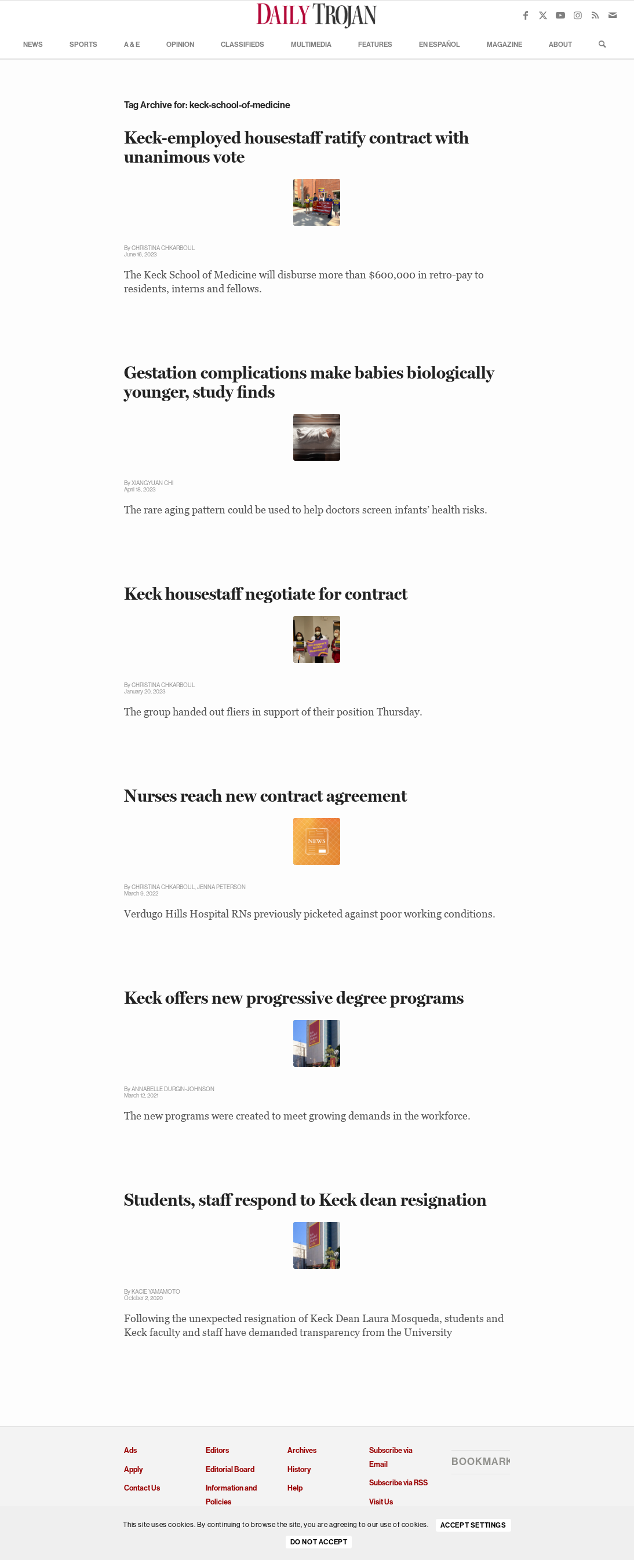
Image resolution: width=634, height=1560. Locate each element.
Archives (301, 1450)
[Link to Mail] (612, 15)
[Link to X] (543, 15)
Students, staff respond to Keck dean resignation (305, 1200)
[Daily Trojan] (317, 15)
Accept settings (473, 1525)
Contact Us (142, 1488)
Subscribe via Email (391, 1457)
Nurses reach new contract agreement (265, 795)
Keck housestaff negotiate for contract (265, 593)
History (299, 1469)
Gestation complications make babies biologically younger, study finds (309, 382)
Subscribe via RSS (398, 1482)
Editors (217, 1450)
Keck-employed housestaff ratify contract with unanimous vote (296, 147)
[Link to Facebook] (525, 15)
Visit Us (381, 1501)
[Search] (598, 44)
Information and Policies (231, 1495)
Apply (133, 1469)
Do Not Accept (319, 1542)
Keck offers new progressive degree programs (294, 998)
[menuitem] (33, 44)
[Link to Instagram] (577, 15)
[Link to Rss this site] (595, 15)
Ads (130, 1450)
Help (295, 1488)
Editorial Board (230, 1469)
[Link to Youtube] (560, 15)
